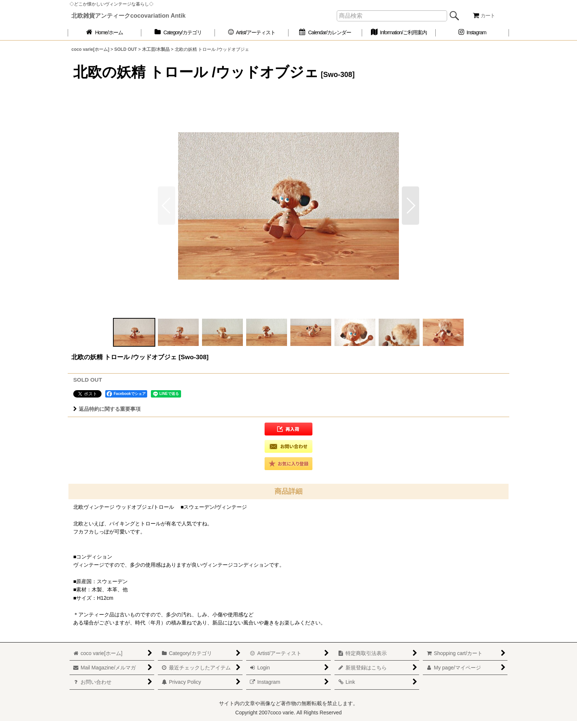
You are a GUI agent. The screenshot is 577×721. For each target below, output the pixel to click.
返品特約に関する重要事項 (107, 409)
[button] (410, 205)
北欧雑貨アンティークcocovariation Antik (128, 15)
